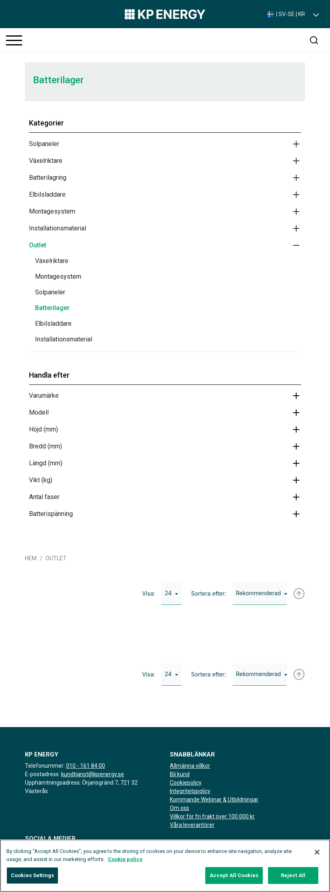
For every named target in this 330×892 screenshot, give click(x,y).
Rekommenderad (261, 593)
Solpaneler (44, 144)
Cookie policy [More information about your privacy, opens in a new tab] (125, 862)
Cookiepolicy (186, 782)
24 (171, 593)
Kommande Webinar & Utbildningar (214, 799)
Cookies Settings (32, 879)
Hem (31, 558)
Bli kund (180, 774)
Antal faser (44, 497)
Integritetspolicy (190, 791)
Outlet (37, 245)
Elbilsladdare (47, 194)
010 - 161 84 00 (85, 766)
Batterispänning (51, 514)
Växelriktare (45, 160)
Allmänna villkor (190, 766)
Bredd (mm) (45, 446)
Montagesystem (52, 211)
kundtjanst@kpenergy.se (92, 774)
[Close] (317, 856)
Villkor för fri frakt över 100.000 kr (212, 816)
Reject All (293, 879)
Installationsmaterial (57, 228)
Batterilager (52, 308)
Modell (39, 412)
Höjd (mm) (43, 429)
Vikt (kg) (40, 480)
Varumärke (44, 395)
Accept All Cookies (234, 879)
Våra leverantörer (192, 825)
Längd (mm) (45, 463)
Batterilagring (47, 177)
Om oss (179, 808)
